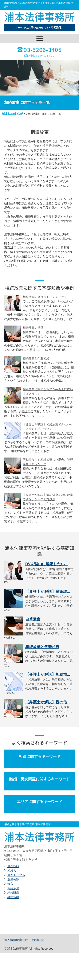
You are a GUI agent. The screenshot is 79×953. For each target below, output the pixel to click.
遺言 (10, 884)
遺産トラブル (16, 875)
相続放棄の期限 (33, 327)
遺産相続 (13, 866)
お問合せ (38, 940)
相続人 (11, 870)
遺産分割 (13, 879)
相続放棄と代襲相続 (36, 358)
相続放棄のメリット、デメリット (45, 297)
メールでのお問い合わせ (40, 27)
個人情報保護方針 (16, 940)
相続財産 (13, 892)
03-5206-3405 (43, 50)
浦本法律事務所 (12, 114)
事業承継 (13, 897)
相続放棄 (13, 888)
